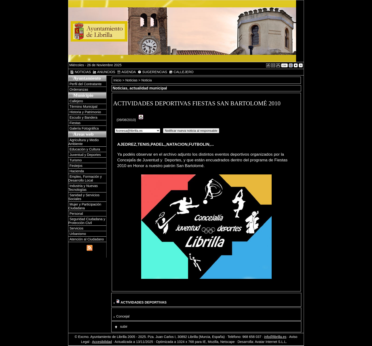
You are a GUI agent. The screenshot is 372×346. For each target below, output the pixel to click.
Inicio (117, 80)
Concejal (123, 316)
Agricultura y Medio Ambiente (83, 142)
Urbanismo (78, 234)
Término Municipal (84, 106)
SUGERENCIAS (152, 72)
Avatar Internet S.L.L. (273, 342)
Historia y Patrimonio (85, 112)
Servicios (76, 228)
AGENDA (126, 72)
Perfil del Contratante (86, 84)
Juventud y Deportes (85, 155)
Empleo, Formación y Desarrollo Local (85, 178)
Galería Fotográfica (84, 128)
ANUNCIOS (104, 72)
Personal (76, 213)
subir (120, 326)
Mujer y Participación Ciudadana (84, 206)
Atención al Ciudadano (87, 239)
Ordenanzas (79, 89)
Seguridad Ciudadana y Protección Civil (86, 221)
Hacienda (77, 171)
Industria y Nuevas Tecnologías (83, 188)
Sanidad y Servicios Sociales (83, 197)
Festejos (76, 166)
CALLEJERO (181, 72)
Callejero (76, 101)
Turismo (76, 160)
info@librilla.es (275, 337)
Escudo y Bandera (84, 117)
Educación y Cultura (85, 149)
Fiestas (75, 123)
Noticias (131, 80)
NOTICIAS (80, 72)
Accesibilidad (102, 342)
